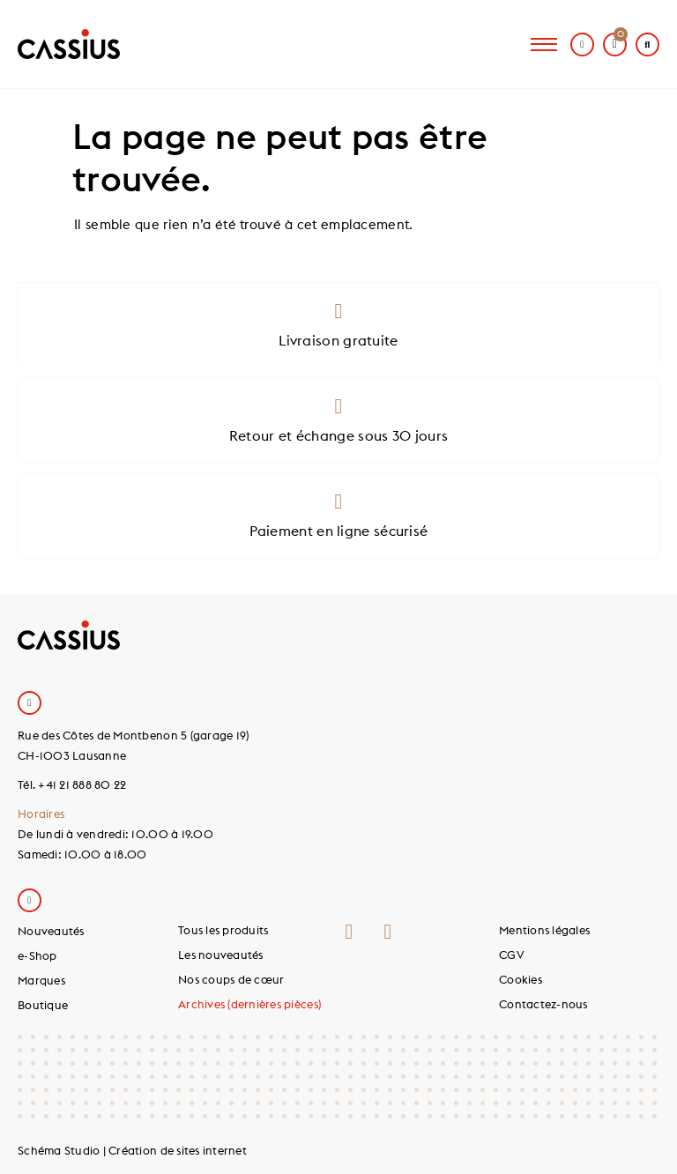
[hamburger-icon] (544, 44)
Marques (41, 980)
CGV (511, 954)
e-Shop (37, 955)
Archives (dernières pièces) (249, 1004)
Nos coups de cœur (231, 979)
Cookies (520, 979)
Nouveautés (51, 931)
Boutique (43, 1005)
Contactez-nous (543, 1004)
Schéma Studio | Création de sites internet (132, 1150)
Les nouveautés (221, 954)
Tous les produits (223, 930)
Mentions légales (544, 930)
